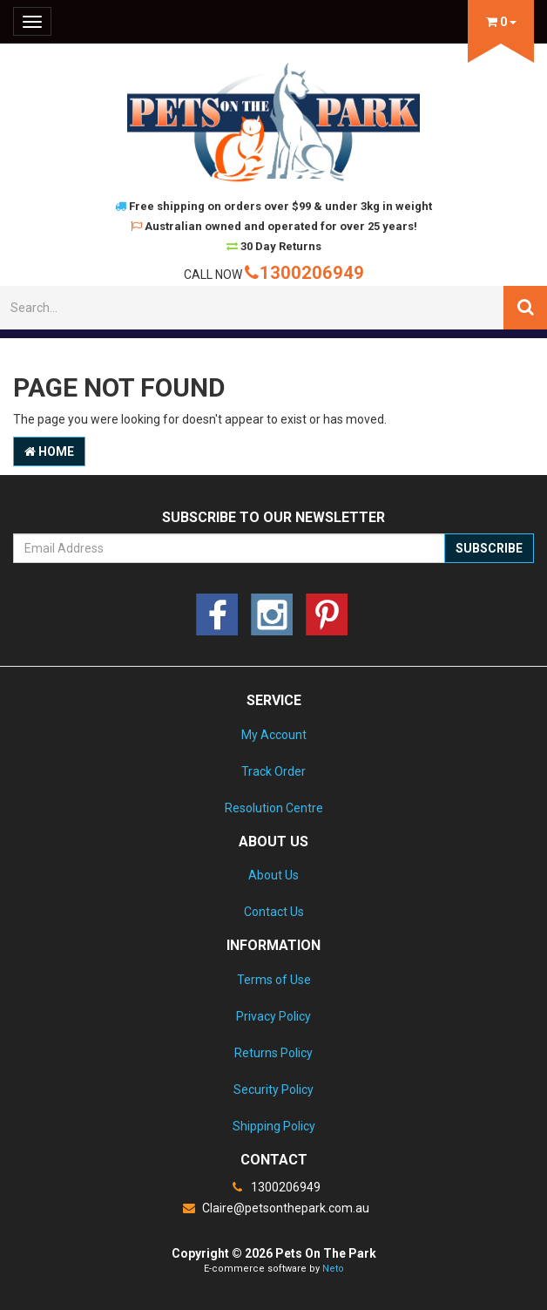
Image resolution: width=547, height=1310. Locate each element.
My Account (274, 735)
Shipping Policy (274, 1126)
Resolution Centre (274, 808)
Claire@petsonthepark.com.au (273, 1208)
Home (49, 451)
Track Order (273, 771)
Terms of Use (274, 980)
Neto (333, 1268)
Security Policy (273, 1089)
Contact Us (274, 912)
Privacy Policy (273, 1016)
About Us (273, 875)
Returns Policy (273, 1053)
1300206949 (304, 272)
